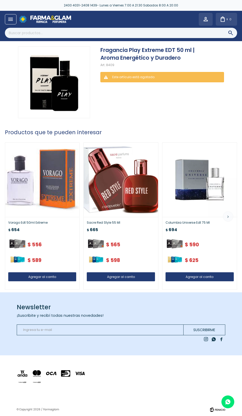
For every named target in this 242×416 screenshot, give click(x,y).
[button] (228, 216)
